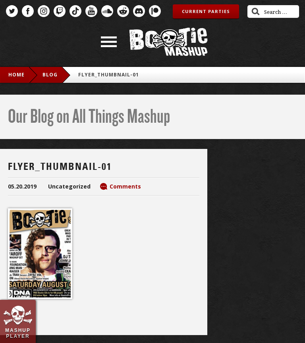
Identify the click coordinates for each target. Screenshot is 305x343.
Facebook (28, 11)
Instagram (44, 11)
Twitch (60, 11)
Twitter (12, 11)
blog (50, 74)
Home (16, 74)
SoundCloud (107, 11)
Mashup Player (18, 333)
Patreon (155, 11)
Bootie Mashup (168, 42)
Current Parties (206, 11)
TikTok (75, 11)
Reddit (123, 11)
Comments (125, 186)
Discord (139, 11)
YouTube (91, 11)
